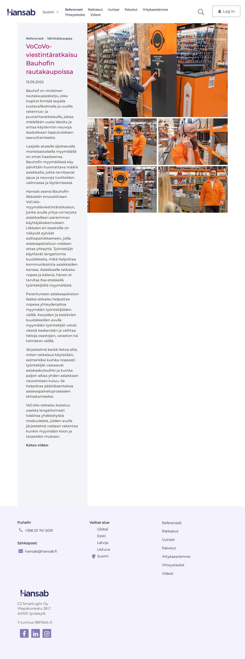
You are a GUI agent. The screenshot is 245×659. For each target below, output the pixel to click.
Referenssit (74, 10)
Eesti (101, 536)
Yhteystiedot (75, 15)
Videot (95, 15)
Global (102, 529)
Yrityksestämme (155, 10)
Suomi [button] (51, 12)
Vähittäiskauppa (59, 38)
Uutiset (113, 10)
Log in (226, 10)
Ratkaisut (95, 10)
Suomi (102, 556)
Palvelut (131, 10)
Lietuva (103, 549)
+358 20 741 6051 (39, 530)
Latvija (102, 543)
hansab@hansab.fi (41, 551)
